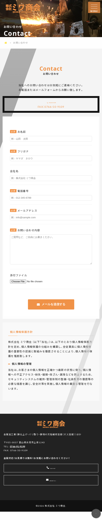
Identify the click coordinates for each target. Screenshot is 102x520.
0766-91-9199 (54, 103)
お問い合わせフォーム (53, 488)
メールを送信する (53, 312)
